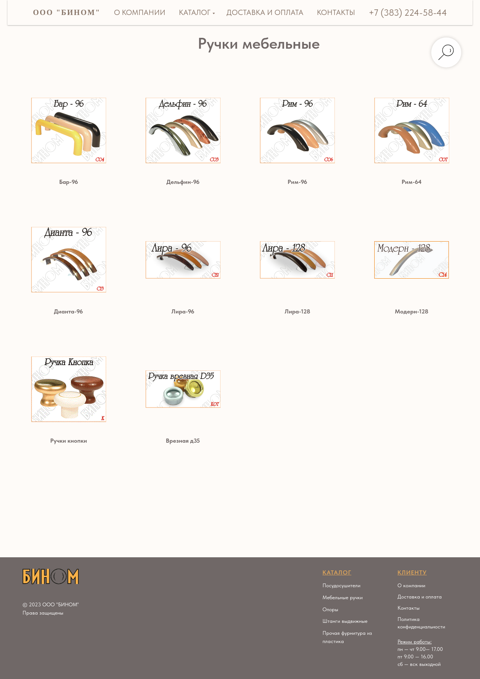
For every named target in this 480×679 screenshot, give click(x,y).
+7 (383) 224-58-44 (408, 12)
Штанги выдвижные (345, 621)
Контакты (336, 12)
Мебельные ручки (342, 597)
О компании (139, 12)
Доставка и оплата (264, 12)
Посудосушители (341, 585)
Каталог (194, 12)
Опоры (330, 609)
